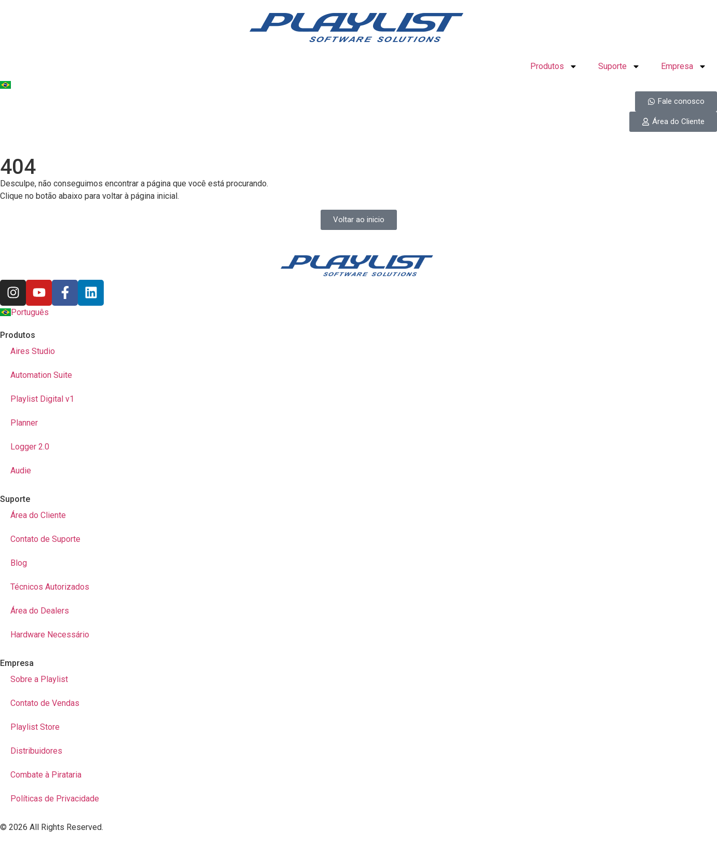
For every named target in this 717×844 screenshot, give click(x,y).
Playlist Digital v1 (42, 399)
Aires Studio (32, 351)
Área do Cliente (38, 515)
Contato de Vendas (44, 703)
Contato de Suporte (45, 539)
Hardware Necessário (49, 634)
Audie (20, 470)
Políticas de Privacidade (54, 799)
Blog (18, 563)
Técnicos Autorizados (49, 587)
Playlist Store (35, 727)
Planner (24, 423)
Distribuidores (36, 751)
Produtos (553, 66)
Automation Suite (41, 375)
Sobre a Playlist (39, 679)
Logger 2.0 (29, 447)
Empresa (684, 66)
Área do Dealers (39, 611)
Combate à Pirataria (45, 775)
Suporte (619, 66)
